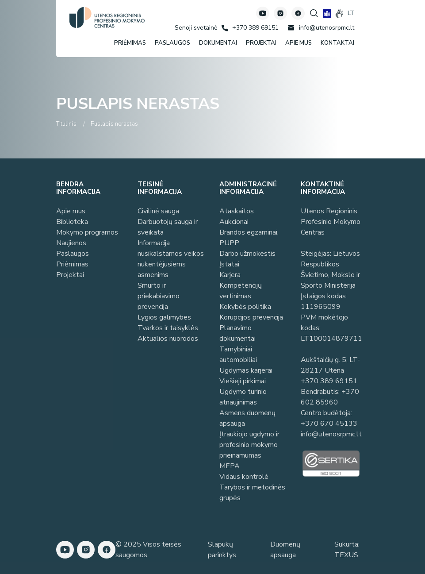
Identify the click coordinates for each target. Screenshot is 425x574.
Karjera (230, 275)
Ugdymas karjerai (245, 370)
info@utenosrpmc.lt (331, 434)
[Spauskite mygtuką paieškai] (314, 13)
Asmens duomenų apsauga (247, 418)
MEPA (229, 466)
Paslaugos (72, 253)
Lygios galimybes (164, 317)
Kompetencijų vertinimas (240, 291)
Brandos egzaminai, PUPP (249, 237)
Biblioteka (72, 222)
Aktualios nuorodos (168, 338)
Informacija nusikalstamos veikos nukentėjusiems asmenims (171, 259)
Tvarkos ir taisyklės (168, 328)
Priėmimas (72, 264)
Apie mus (70, 211)
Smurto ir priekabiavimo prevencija (159, 296)
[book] (327, 13)
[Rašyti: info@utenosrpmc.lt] (321, 27)
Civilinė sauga (158, 211)
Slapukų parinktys (222, 549)
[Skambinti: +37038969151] (250, 27)
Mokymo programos (87, 232)
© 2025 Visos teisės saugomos (148, 549)
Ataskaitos (236, 211)
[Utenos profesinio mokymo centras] (107, 17)
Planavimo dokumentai (237, 333)
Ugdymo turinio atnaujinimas (243, 397)
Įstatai (229, 264)
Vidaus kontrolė (243, 477)
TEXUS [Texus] (346, 555)
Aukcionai (234, 222)
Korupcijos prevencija (251, 317)
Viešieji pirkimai (242, 381)
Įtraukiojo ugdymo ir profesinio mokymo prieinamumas (249, 444)
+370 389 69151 (329, 381)
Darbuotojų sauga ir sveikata (168, 227)
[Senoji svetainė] (196, 27)
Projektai (70, 275)
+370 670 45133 (329, 423)
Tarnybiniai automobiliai (238, 354)
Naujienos (71, 243)
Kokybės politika (245, 307)
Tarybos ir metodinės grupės (252, 492)
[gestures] (339, 13)
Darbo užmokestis (247, 253)
